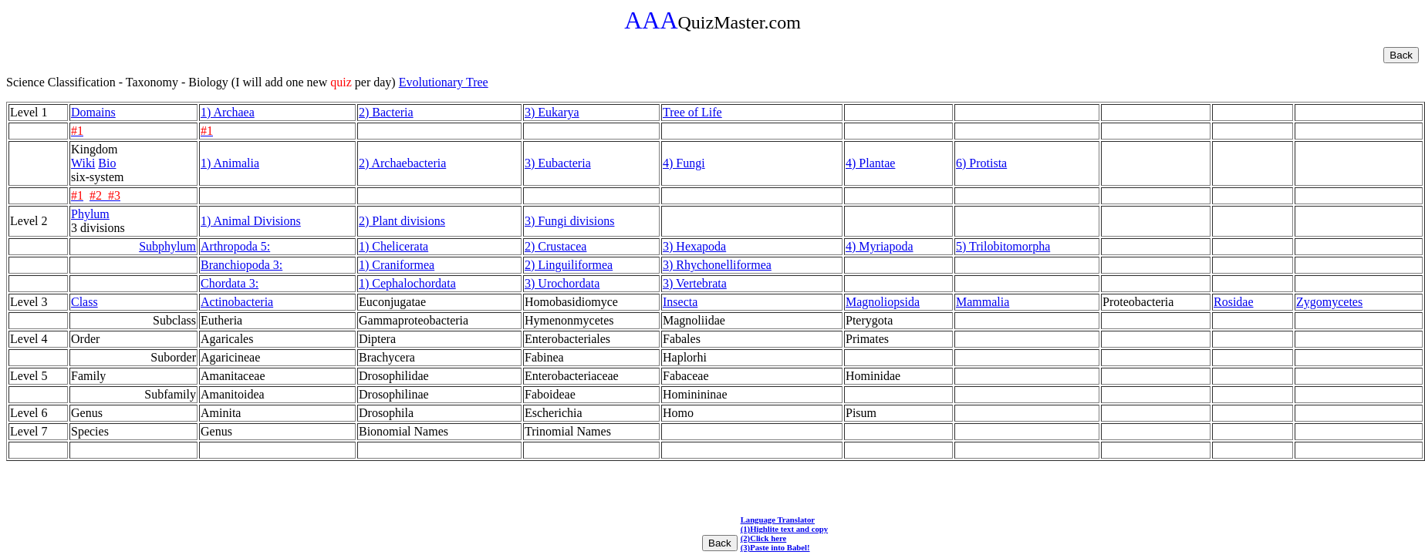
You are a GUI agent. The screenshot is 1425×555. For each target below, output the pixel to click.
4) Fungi (684, 163)
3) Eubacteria (558, 163)
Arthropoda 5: (235, 246)
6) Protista (981, 163)
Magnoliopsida (883, 301)
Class (84, 301)
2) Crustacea (555, 246)
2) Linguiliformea (569, 264)
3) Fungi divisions (569, 220)
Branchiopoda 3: (241, 264)
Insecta (680, 301)
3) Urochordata (562, 283)
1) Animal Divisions (251, 220)
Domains (93, 112)
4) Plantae (870, 163)
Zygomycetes (1329, 301)
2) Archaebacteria (402, 163)
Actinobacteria (237, 301)
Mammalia (982, 301)
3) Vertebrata (695, 283)
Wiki (83, 163)
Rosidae (1234, 301)
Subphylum (167, 246)
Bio (107, 163)
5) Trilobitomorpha (1003, 246)
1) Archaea (228, 112)
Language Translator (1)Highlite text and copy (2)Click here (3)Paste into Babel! (784, 533)
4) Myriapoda (879, 246)
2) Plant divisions (402, 220)
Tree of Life (692, 112)
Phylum (90, 213)
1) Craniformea (396, 264)
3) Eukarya (552, 112)
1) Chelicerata (393, 246)
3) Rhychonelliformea (717, 264)
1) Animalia (230, 163)
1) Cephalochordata (407, 283)
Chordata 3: (229, 283)
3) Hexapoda (694, 246)
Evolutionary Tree (443, 82)
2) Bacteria (386, 112)
